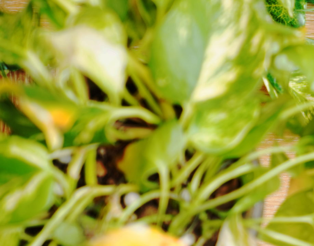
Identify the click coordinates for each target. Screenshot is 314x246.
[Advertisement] (157, 48)
